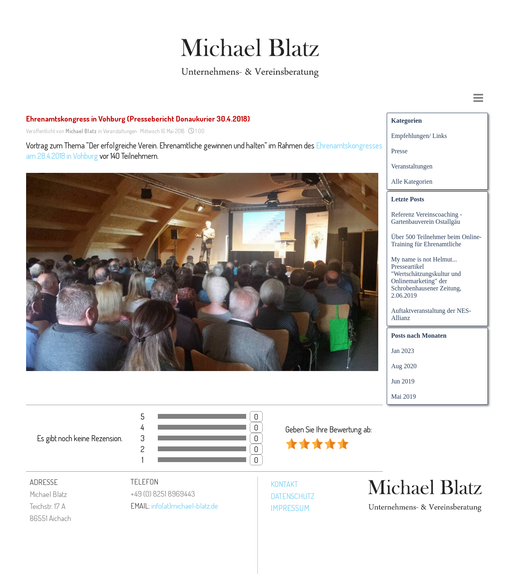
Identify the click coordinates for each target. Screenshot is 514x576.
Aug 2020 (404, 366)
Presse (399, 151)
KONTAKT (284, 484)
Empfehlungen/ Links (419, 135)
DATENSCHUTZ (292, 496)
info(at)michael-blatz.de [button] (184, 505)
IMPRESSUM (290, 508)
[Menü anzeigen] (478, 97)
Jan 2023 (402, 350)
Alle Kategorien (411, 181)
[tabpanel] (68, 500)
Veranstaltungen (411, 166)
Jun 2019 (402, 381)
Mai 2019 (403, 396)
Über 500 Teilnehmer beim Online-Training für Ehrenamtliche (436, 240)
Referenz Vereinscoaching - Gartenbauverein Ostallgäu (426, 218)
